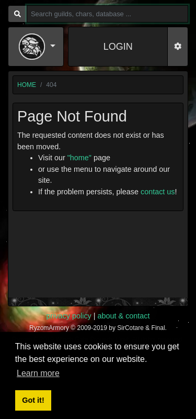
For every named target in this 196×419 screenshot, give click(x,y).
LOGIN (118, 46)
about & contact (124, 316)
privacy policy (68, 316)
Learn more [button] (38, 373)
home (26, 85)
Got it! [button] (33, 400)
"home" (79, 157)
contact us (158, 192)
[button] (37, 46)
